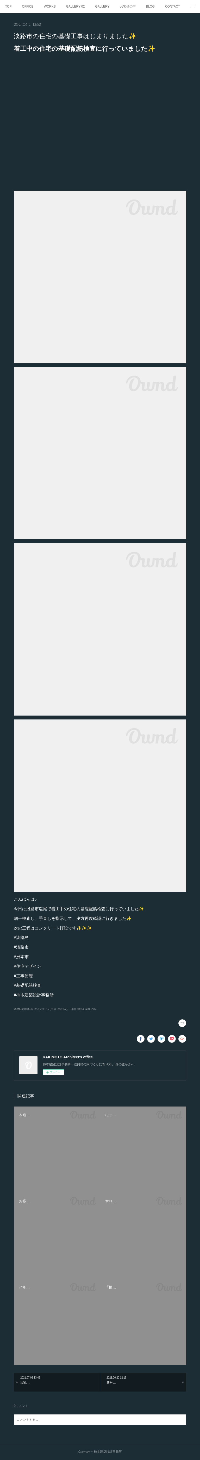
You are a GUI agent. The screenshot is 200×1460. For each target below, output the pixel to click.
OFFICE (27, 6)
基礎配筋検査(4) (23, 1009)
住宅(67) (62, 1009)
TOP (8, 6)
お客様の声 (128, 6)
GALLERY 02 (75, 6)
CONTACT (172, 6)
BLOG (150, 6)
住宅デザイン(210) (45, 1009)
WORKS (49, 6)
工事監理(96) (76, 1009)
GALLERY (102, 6)
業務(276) (90, 1009)
